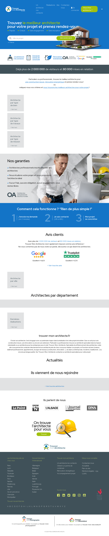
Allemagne (36, 465)
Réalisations (50, 5)
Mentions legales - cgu (90, 471)
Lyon (9, 468)
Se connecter (75, 9)
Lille (8, 489)
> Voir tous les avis (54, 265)
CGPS (84, 474)
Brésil (34, 471)
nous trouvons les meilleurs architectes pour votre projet (66, 87)
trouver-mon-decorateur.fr (92, 525)
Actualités (85, 466)
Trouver (44, 434)
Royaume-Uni (37, 489)
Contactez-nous (65, 6)
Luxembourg (36, 484)
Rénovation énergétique (66, 471)
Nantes (9, 481)
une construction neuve (34, 82)
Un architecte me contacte (39, 9)
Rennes (9, 487)
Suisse (34, 492)
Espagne (35, 473)
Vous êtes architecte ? (87, 9)
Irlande (34, 479)
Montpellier (11, 497)
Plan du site (86, 468)
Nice (9, 479)
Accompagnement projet (66, 473)
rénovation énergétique (54, 82)
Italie (33, 481)
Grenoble (10, 494)
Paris (8, 465)
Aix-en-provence (13, 492)
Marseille (10, 471)
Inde (33, 476)
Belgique (35, 468)
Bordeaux (10, 476)
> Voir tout (13, 109)
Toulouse (10, 473)
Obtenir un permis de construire (64, 467)
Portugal (35, 487)
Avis (58, 5)
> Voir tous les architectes (54, 386)
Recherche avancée (66, 42)
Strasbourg (11, 484)
